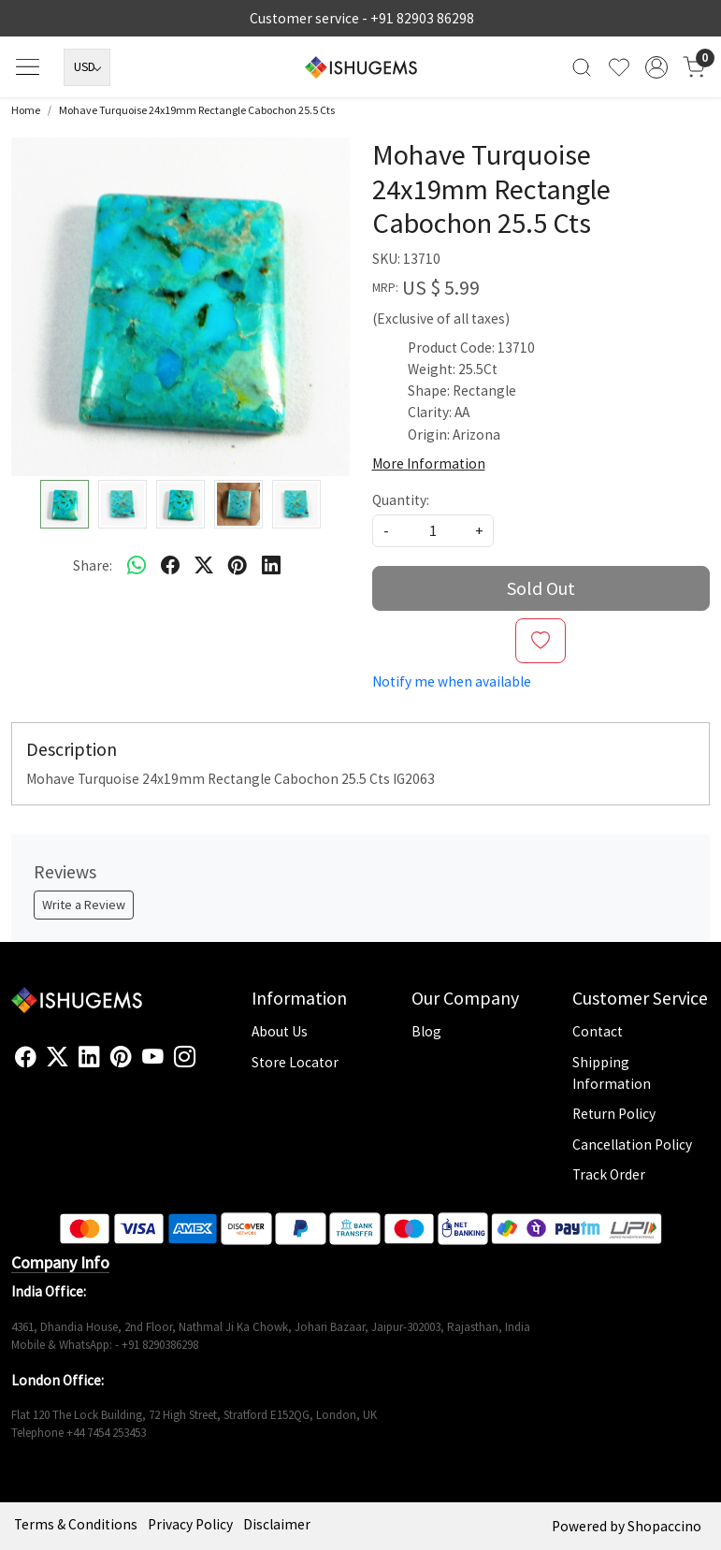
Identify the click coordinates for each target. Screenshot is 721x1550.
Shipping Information (611, 1073)
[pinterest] (237, 565)
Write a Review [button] (83, 904)
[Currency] (87, 67)
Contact (597, 1031)
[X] (57, 1057)
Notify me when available (451, 681)
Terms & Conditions (75, 1524)
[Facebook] (25, 1057)
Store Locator (295, 1062)
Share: (92, 565)
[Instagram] (184, 1057)
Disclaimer (276, 1524)
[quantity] (433, 530)
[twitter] (204, 565)
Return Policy (614, 1114)
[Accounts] (656, 67)
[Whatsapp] (136, 565)
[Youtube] (152, 1057)
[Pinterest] (121, 1057)
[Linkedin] (89, 1057)
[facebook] (170, 565)
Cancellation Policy (632, 1144)
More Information (428, 463)
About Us (280, 1031)
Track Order (608, 1174)
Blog (426, 1031)
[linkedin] (271, 565)
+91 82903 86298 (422, 18)
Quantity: (400, 500)
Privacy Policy (190, 1524)
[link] (581, 67)
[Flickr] (205, 1064)
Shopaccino (664, 1526)
